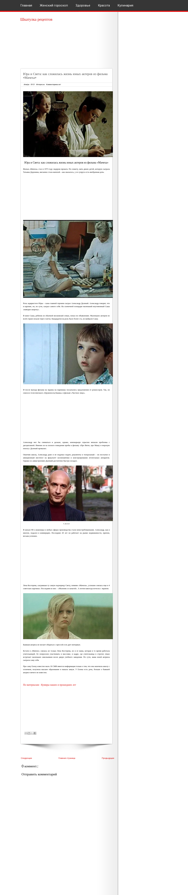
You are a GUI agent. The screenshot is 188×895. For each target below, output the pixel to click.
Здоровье (83, 5)
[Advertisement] (67, 46)
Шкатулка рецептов (36, 19)
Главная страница (66, 758)
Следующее (26, 758)
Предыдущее (108, 758)
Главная (26, 5)
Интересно (40, 85)
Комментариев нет (53, 85)
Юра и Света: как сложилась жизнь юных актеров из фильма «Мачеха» (65, 76)
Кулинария (125, 5)
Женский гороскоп (54, 5)
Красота (104, 5)
